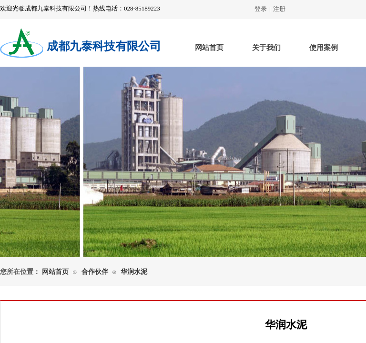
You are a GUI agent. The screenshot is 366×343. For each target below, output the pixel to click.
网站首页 (209, 47)
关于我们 (266, 47)
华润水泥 (134, 271)
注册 (279, 8)
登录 (260, 8)
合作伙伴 (94, 271)
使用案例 (323, 47)
